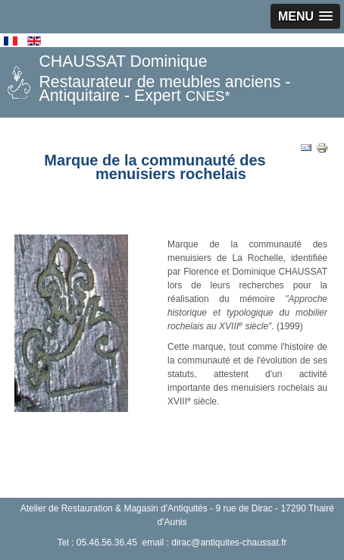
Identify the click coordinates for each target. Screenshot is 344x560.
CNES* (208, 96)
